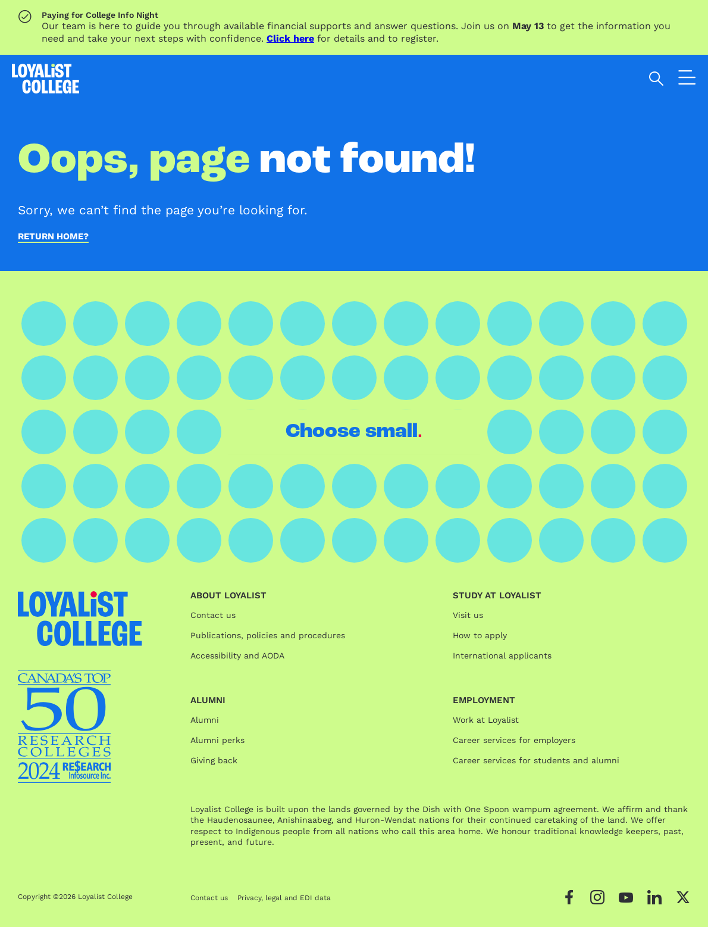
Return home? (53, 237)
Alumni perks (217, 740)
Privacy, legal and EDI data (284, 898)
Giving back (213, 760)
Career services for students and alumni (536, 760)
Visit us (468, 615)
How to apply (480, 635)
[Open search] (656, 78)
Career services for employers (514, 740)
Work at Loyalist (486, 720)
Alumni (204, 720)
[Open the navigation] (687, 80)
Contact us (213, 615)
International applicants (502, 655)
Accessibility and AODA (237, 655)
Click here (290, 38)
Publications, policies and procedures (267, 635)
